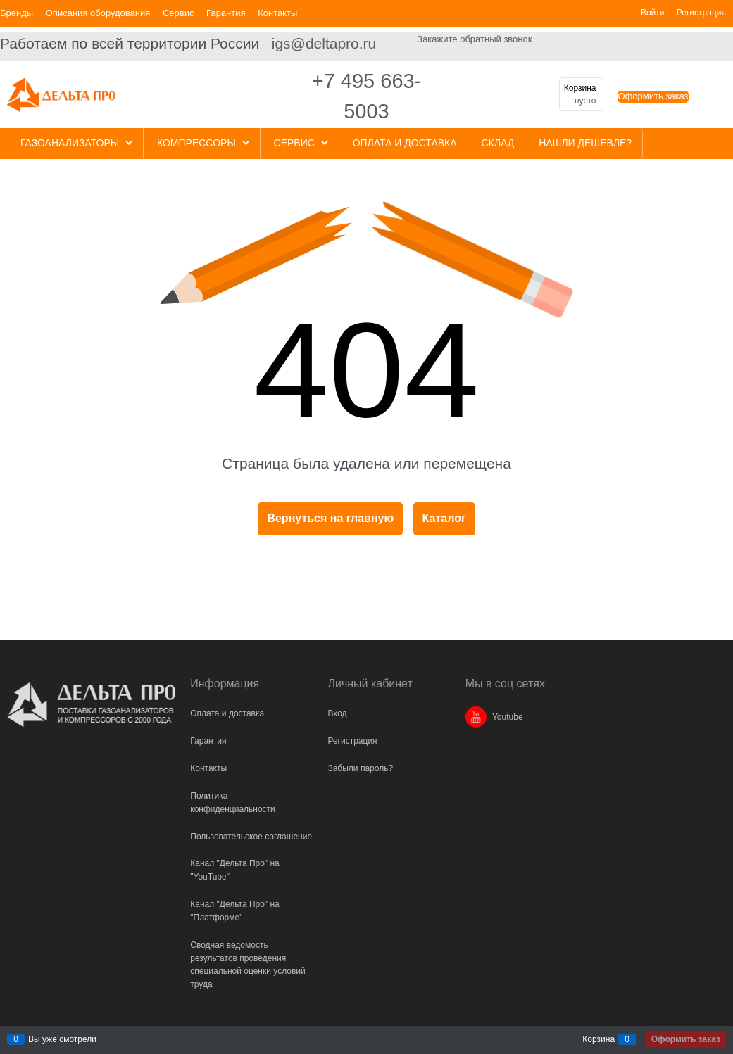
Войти (653, 13)
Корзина (598, 1039)
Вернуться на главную (330, 518)
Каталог (444, 518)
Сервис (178, 13)
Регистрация (701, 13)
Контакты (277, 13)
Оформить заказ (653, 96)
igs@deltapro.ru (324, 43)
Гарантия (225, 13)
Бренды (16, 13)
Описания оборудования (98, 13)
